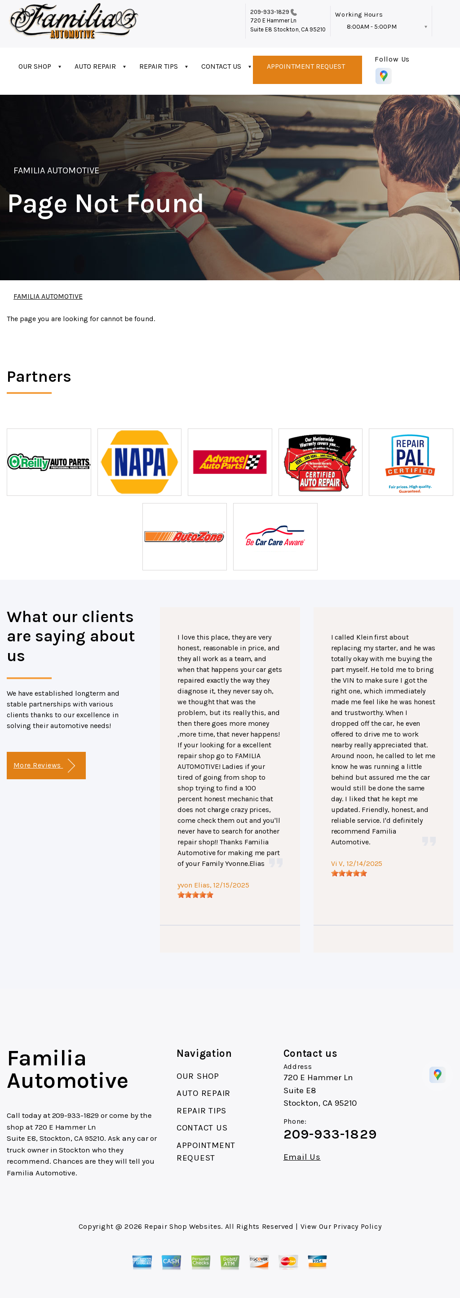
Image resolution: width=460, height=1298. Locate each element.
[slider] (195, 894)
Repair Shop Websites (182, 1226)
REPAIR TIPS (158, 66)
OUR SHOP (34, 66)
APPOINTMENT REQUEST (306, 66)
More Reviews (44, 766)
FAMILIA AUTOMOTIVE (56, 170)
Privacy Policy (357, 1226)
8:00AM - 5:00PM (372, 27)
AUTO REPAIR (95, 66)
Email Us (302, 1157)
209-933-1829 (270, 12)
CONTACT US (221, 66)
